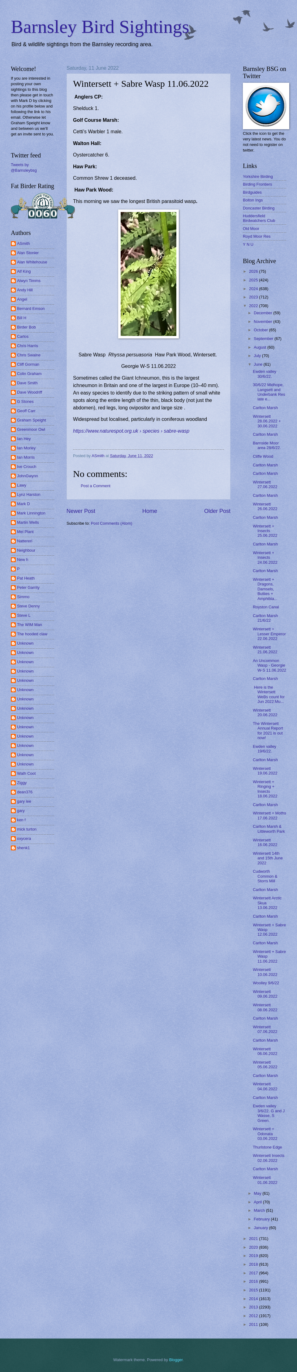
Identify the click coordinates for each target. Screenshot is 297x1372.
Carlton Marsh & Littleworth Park (269, 828)
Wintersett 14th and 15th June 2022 (268, 858)
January (261, 1227)
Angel (22, 299)
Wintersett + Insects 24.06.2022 (265, 557)
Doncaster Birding (258, 208)
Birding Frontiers (257, 184)
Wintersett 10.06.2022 (265, 972)
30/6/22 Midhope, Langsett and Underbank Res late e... (269, 391)
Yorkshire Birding (258, 176)
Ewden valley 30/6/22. (264, 373)
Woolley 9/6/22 (266, 983)
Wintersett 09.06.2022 (265, 994)
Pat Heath (26, 578)
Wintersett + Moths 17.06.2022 (269, 815)
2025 (254, 280)
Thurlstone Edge (267, 1147)
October (261, 330)
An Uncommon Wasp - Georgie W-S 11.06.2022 (269, 665)
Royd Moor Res (256, 236)
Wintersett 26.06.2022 (265, 506)
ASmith (23, 243)
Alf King (24, 271)
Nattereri (24, 541)
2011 (254, 1324)
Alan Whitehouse (32, 262)
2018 (254, 1264)
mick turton (27, 829)
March (260, 1210)
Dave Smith (27, 383)
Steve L (24, 615)
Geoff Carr (26, 410)
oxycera (24, 838)
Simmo (23, 596)
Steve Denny (28, 606)
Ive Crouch (26, 466)
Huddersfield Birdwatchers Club (259, 218)
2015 (254, 1290)
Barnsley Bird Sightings (100, 26)
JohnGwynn (27, 476)
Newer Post (81, 511)
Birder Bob (26, 327)
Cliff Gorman (28, 364)
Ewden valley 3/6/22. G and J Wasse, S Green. (269, 1113)
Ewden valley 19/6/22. (264, 748)
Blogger (176, 1359)
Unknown (25, 643)
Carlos (22, 336)
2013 (254, 1307)
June (259, 364)
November (263, 321)
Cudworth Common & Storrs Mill (265, 876)
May (258, 1193)
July (258, 355)
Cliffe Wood (263, 456)
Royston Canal (266, 607)
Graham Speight (31, 420)
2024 (254, 288)
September (264, 338)
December (263, 313)
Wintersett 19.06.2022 (265, 770)
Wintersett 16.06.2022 (265, 842)
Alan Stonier (28, 252)
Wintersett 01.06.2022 (265, 1180)
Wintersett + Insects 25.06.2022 (265, 531)
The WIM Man (29, 624)
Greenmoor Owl (31, 429)
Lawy (21, 485)
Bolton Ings (253, 200)
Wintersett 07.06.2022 (265, 1029)
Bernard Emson (31, 308)
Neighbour (26, 550)
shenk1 (23, 847)
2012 (254, 1315)
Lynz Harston (28, 494)
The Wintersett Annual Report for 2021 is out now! (268, 730)
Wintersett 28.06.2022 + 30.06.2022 (267, 421)
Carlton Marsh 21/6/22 (265, 618)
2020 (254, 1247)
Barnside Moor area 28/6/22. (267, 445)
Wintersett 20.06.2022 (265, 712)
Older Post (217, 511)
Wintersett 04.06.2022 (265, 1086)
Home (149, 511)
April (258, 1202)
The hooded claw (32, 634)
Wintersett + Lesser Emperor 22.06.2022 (269, 634)
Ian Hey (24, 438)
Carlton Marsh (265, 407)
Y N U (248, 244)
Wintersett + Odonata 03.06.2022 (265, 1134)
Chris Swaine (29, 355)
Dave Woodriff (29, 392)
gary (21, 810)
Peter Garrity (28, 587)
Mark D (23, 503)
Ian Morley (26, 448)
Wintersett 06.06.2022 (265, 1051)
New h (22, 559)
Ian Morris (26, 457)
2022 (254, 305)
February (262, 1219)
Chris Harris (27, 345)
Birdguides (252, 192)
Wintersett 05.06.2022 (265, 1064)
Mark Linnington (31, 513)
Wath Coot (26, 773)
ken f (21, 820)
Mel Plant (25, 531)
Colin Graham (29, 373)
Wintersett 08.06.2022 (265, 1007)
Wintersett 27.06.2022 (265, 484)
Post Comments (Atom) (111, 523)
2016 (254, 1281)
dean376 (24, 792)
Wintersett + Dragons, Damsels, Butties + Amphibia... (265, 589)
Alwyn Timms (29, 280)
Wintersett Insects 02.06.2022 (268, 1157)
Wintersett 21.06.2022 (265, 649)
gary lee (24, 801)
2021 (254, 1238)
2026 (254, 271)
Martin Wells (28, 522)
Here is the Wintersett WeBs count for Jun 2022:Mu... (269, 694)
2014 (254, 1298)
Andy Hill (25, 290)
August (260, 347)
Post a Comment (95, 485)
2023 (254, 297)
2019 (254, 1255)
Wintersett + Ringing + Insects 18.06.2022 (265, 788)
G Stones (25, 401)
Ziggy (22, 782)
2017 (254, 1273)
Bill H (21, 317)
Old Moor (251, 228)
